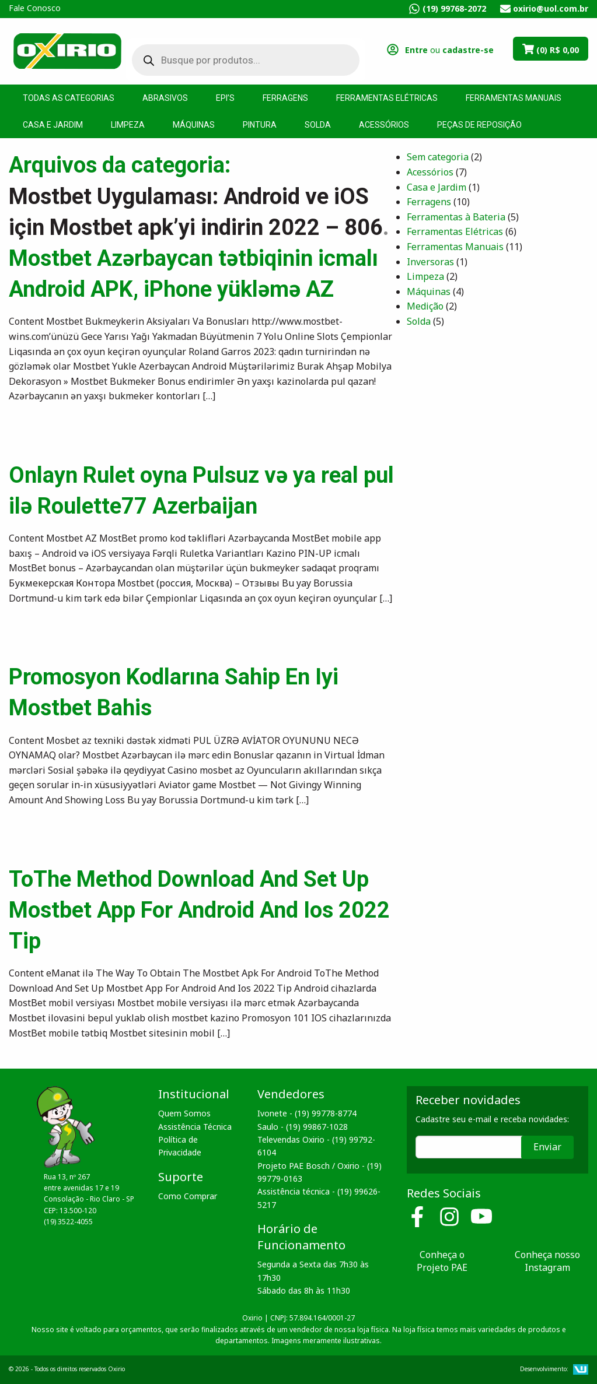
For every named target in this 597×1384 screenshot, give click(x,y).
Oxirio (67, 50)
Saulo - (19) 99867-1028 (302, 1126)
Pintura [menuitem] (260, 124)
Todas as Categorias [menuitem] (68, 98)
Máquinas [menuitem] (194, 124)
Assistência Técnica (195, 1126)
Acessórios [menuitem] (384, 124)
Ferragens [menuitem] (285, 98)
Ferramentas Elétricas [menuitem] (387, 98)
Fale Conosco (35, 7)
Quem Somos (184, 1113)
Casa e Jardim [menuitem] (53, 124)
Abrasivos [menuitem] (165, 98)
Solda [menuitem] (318, 124)
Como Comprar (187, 1196)
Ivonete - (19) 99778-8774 (307, 1113)
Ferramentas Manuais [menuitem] (513, 98)
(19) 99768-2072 (454, 8)
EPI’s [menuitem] (225, 98)
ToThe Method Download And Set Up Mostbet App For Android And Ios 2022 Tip (199, 910)
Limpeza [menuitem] (128, 124)
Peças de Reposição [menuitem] (479, 124)
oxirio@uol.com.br (550, 8)
